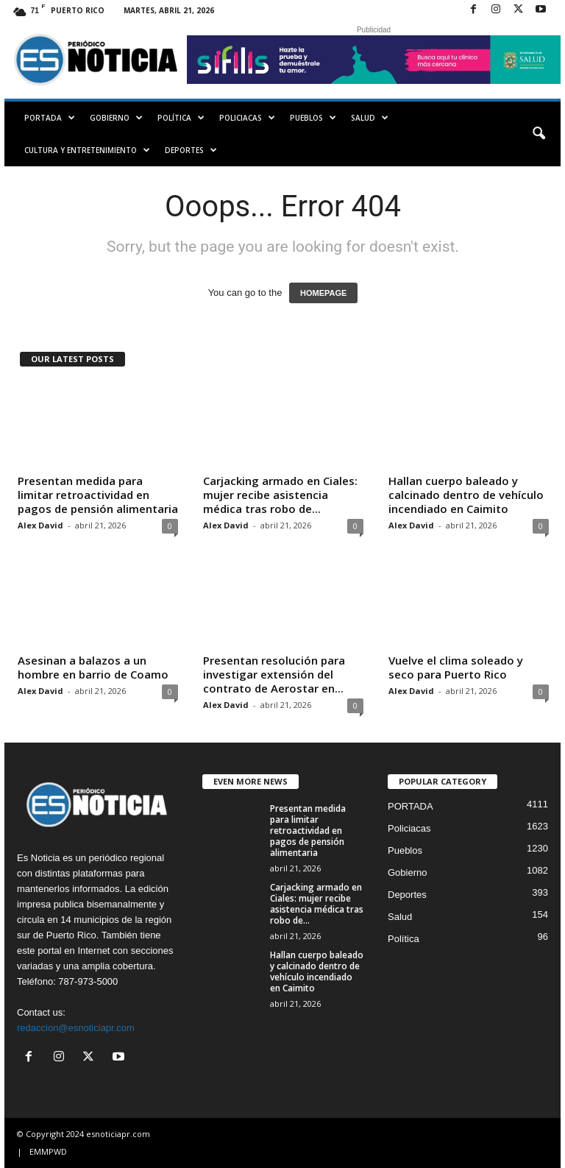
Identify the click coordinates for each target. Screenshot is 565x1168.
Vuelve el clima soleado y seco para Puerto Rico (455, 667)
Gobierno (116, 118)
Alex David (40, 525)
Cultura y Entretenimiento (87, 150)
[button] (538, 134)
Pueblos (313, 118)
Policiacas (247, 118)
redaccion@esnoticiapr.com (76, 1027)
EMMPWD (48, 1151)
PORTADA (49, 118)
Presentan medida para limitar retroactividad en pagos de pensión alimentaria (98, 494)
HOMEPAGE (323, 293)
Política (181, 118)
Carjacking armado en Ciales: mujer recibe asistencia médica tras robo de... (280, 494)
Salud (369, 118)
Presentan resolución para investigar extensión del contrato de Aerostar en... (274, 674)
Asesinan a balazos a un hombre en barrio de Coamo (93, 667)
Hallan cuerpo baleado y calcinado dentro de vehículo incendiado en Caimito (466, 494)
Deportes (191, 150)
